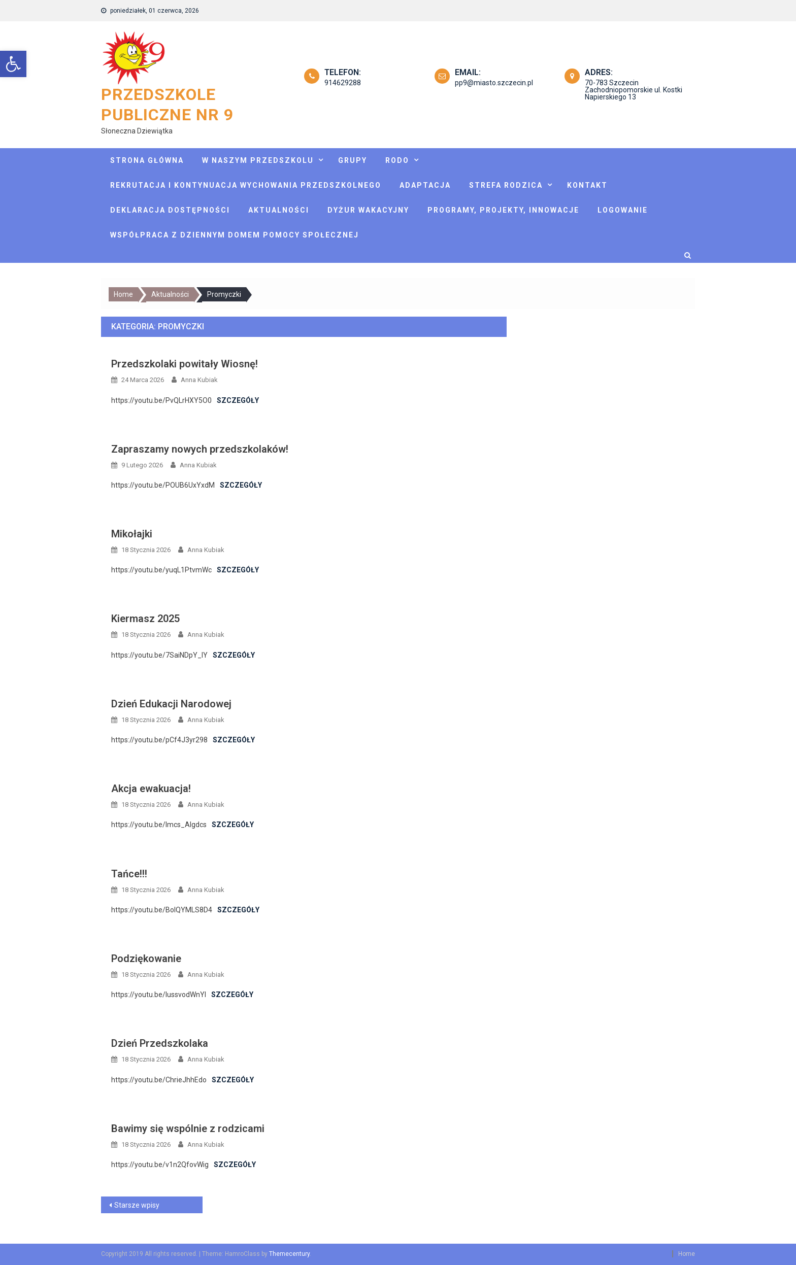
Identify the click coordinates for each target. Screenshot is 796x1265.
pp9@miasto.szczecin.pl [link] (494, 83)
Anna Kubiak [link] (199, 380)
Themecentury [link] (289, 1253)
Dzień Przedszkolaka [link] (159, 1043)
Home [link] (686, 1253)
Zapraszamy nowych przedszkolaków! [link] (199, 449)
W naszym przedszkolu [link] (258, 160)
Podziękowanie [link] (146, 958)
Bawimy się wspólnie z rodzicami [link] (187, 1128)
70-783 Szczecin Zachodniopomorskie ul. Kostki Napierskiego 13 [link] (633, 90)
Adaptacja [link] (425, 185)
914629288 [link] (342, 83)
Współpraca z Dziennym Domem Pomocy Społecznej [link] (234, 235)
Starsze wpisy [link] (136, 1205)
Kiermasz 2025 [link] (145, 618)
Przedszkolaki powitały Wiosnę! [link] (184, 364)
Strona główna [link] (147, 160)
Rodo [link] (397, 160)
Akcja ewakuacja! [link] (151, 788)
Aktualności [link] (278, 210)
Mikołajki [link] (131, 534)
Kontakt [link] (587, 185)
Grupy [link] (352, 160)
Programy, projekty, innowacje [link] (503, 210)
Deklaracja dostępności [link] (170, 210)
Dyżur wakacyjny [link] (368, 210)
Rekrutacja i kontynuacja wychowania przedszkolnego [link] (245, 185)
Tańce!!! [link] (129, 874)
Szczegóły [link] (238, 400)
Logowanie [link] (623, 210)
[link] (13, 64)
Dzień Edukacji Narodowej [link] (171, 704)
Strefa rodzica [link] (506, 185)
